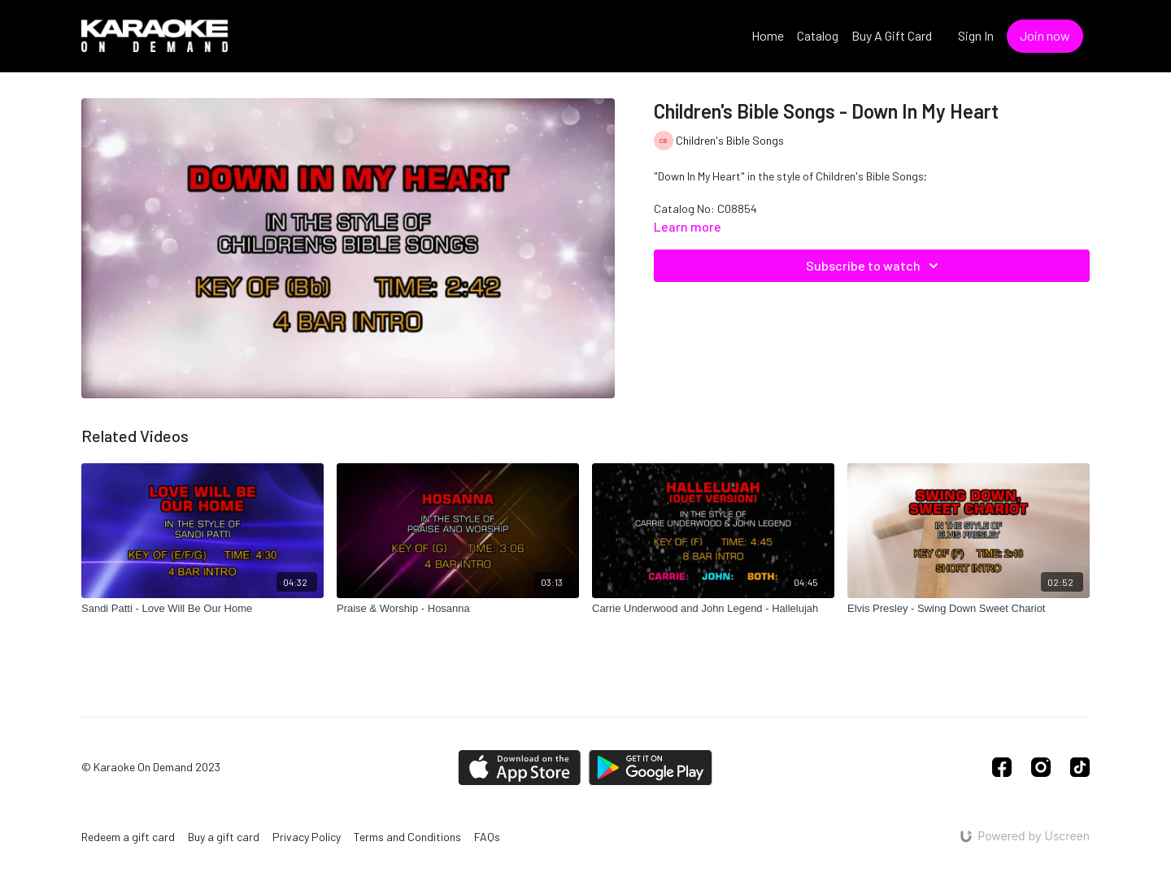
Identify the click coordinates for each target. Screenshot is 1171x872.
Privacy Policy (306, 837)
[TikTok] (1080, 767)
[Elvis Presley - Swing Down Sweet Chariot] (968, 609)
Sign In (976, 35)
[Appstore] (519, 767)
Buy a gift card (223, 837)
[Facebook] (1002, 767)
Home (767, 35)
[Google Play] (650, 767)
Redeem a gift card (128, 837)
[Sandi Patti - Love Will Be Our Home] (202, 609)
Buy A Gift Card (891, 35)
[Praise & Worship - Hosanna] (458, 609)
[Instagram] (1041, 767)
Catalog (817, 35)
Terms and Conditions (407, 837)
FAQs (487, 837)
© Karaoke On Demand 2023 (150, 767)
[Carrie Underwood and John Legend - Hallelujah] (713, 609)
